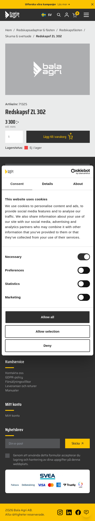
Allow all (47, 317)
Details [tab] (47, 184)
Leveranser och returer (21, 386)
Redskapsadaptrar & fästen (35, 30)
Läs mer (64, 4)
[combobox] (46, 14)
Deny (48, 345)
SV (46, 15)
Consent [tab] (17, 184)
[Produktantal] (14, 137)
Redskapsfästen (70, 30)
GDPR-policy (14, 377)
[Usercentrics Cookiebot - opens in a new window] (71, 171)
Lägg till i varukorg (58, 135)
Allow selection (47, 331)
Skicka (77, 443)
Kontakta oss (14, 372)
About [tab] (78, 184)
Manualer (12, 390)
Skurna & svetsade (18, 36)
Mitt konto (12, 415)
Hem (8, 30)
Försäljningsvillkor (18, 381)
